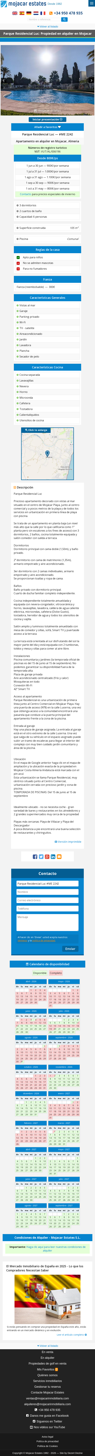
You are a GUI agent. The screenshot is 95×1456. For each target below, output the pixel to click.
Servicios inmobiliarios (47, 1381)
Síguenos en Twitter (47, 1421)
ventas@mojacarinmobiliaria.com (47, 1398)
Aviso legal (47, 1436)
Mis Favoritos (47, 1369)
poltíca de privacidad (43, 940)
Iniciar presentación (47, 119)
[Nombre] (47, 892)
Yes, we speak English (14, 13)
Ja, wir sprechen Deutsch (28, 13)
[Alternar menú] (91, 3)
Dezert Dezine (75, 1453)
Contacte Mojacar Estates (47, 1392)
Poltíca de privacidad (47, 1441)
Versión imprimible (68, 841)
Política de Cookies (47, 1446)
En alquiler (47, 1357)
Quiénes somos (47, 1375)
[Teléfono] (47, 908)
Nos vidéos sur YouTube (47, 1427)
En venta (47, 1352)
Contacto (25, 194)
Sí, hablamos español (21, 13)
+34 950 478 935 (68, 13)
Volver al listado (47, 26)
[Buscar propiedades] (64, 19)
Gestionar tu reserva (47, 1386)
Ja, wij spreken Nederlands (35, 13)
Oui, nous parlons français (42, 13)
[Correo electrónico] (47, 900)
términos (22, 940)
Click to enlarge (36, 430)
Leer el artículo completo (72, 1334)
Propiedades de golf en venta (47, 1363)
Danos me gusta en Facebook (47, 1415)
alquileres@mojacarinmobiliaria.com (47, 1404)
